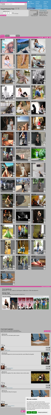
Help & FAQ (46, 1)
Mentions (29, 6)
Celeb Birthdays (39, 6)
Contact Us (46, 8)
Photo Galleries (31, 3)
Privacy (45, 5)
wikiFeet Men (30, 8)
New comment (47, 331)
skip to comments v (46, 286)
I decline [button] (34, 412)
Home (30, 1)
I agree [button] (29, 412)
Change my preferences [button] (42, 412)
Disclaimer (46, 6)
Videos (29, 5)
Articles (37, 3)
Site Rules (38, 1)
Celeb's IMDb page (43, 10)
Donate (45, 3)
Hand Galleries (39, 8)
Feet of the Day (39, 5)
